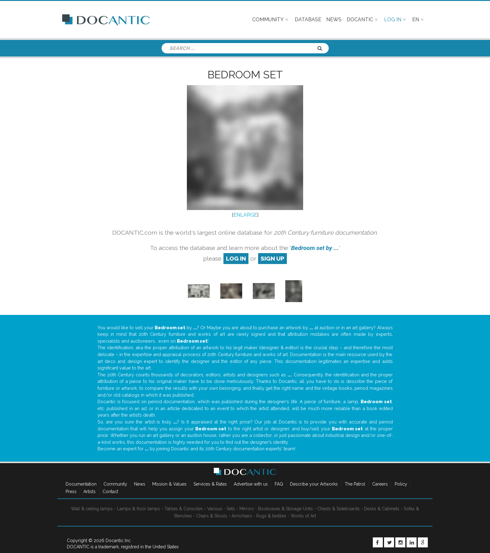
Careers (380, 484)
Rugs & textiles (271, 515)
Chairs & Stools (211, 515)
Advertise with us (251, 484)
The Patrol (355, 484)
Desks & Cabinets (381, 508)
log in (236, 258)
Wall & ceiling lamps (92, 508)
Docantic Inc (118, 540)
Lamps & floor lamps (138, 508)
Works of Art (303, 515)
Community (115, 484)
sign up (272, 258)
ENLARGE (245, 215)
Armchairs (242, 515)
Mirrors (246, 508)
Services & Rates (210, 484)
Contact (110, 491)
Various (214, 508)
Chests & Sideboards (338, 508)
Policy (401, 484)
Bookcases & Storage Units (285, 508)
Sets (231, 508)
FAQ (279, 484)
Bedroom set (245, 74)
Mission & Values (169, 484)
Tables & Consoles (183, 508)
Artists (89, 491)
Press (71, 491)
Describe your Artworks (314, 484)
